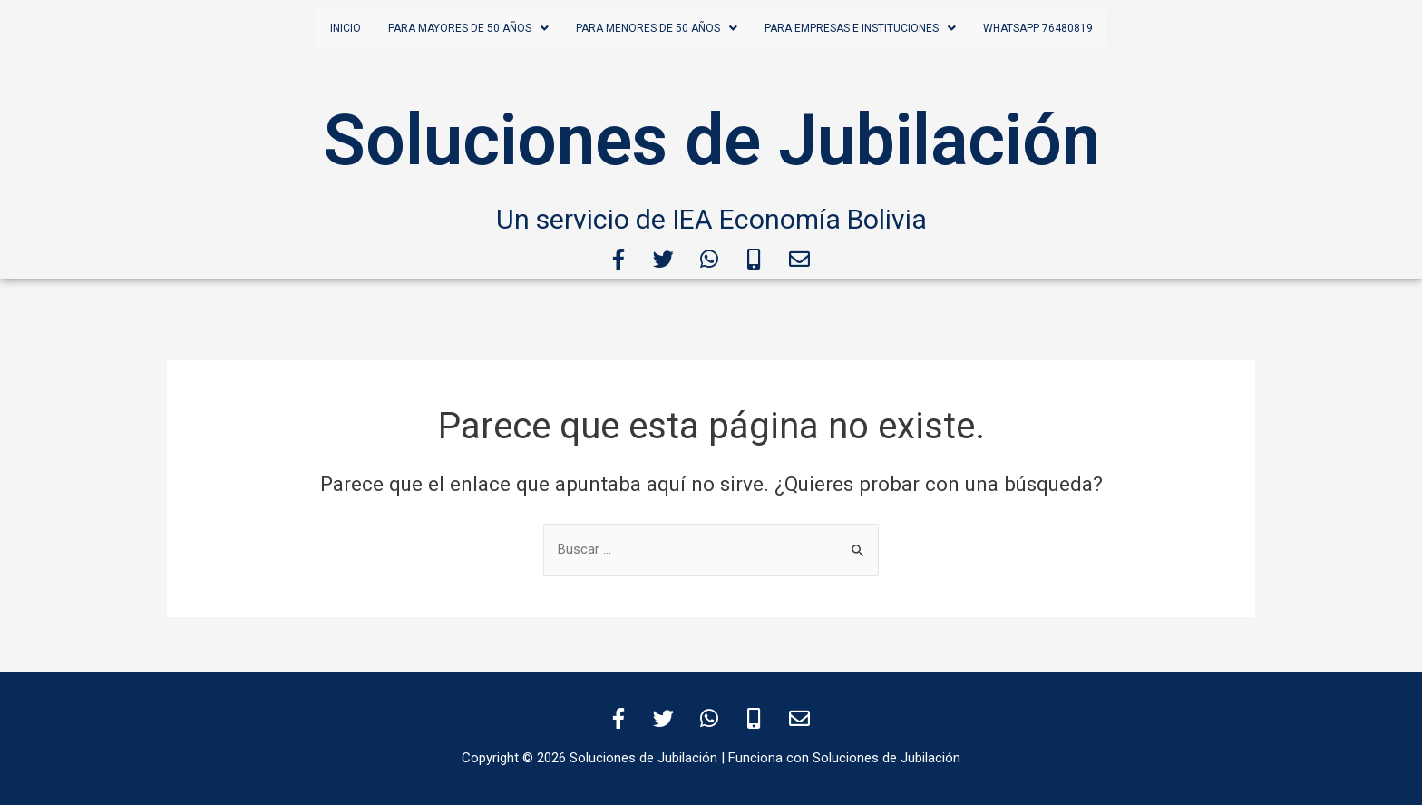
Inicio (345, 28)
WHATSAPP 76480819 (1038, 28)
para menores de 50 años (656, 28)
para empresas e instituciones (860, 28)
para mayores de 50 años (468, 28)
